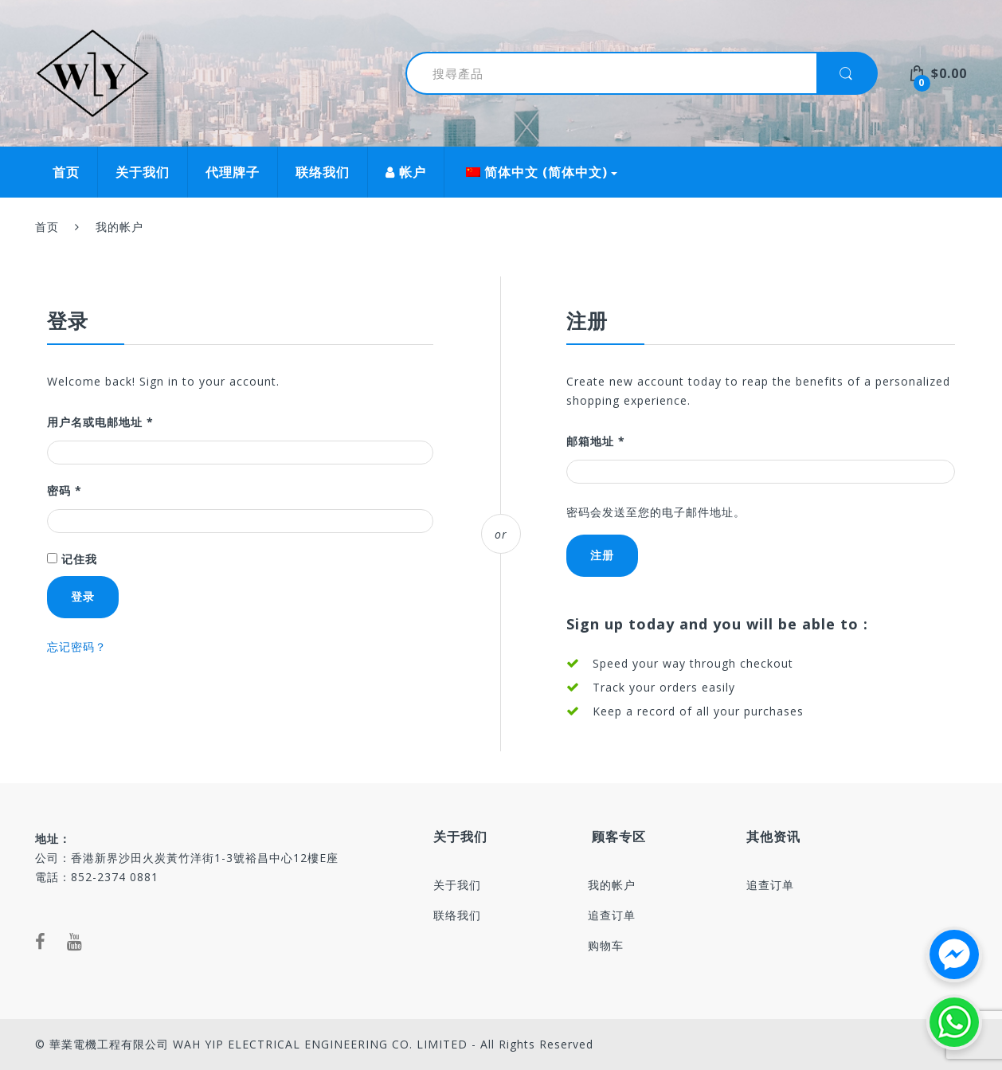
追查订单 (612, 915)
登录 (83, 596)
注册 (602, 554)
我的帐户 (612, 884)
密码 (64, 491)
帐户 (406, 172)
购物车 (606, 945)
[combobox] (602, 73)
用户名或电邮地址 (100, 422)
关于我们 (142, 172)
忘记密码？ (77, 646)
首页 (66, 172)
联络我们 (323, 172)
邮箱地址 (595, 441)
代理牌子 (232, 172)
